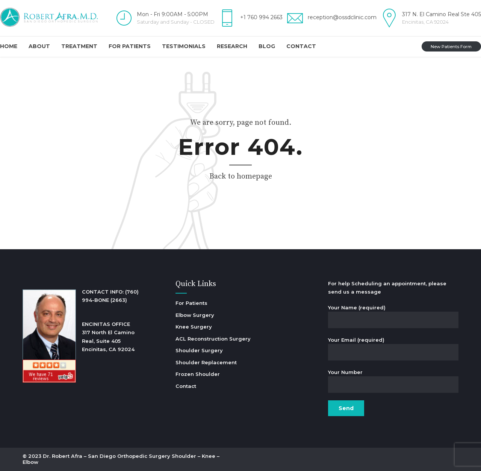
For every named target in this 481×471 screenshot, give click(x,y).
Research (232, 46)
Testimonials (184, 46)
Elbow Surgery (194, 315)
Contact (301, 46)
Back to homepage (240, 176)
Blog (267, 46)
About (39, 46)
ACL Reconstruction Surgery (213, 339)
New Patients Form (451, 46)
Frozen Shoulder (197, 374)
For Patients (130, 46)
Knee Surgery (193, 327)
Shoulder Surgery (199, 350)
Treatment (79, 46)
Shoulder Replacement (206, 362)
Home (8, 46)
